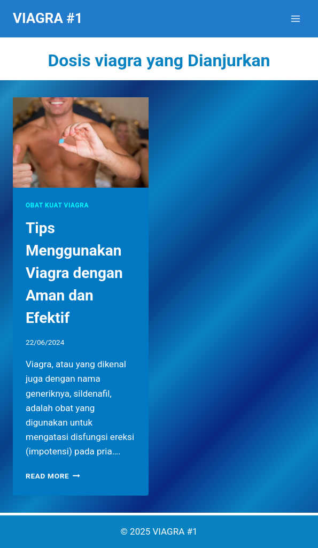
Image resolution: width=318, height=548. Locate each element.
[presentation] (81, 142)
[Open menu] (295, 18)
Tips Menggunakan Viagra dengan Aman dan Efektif (74, 273)
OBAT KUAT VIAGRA (57, 205)
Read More (53, 476)
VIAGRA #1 (175, 531)
